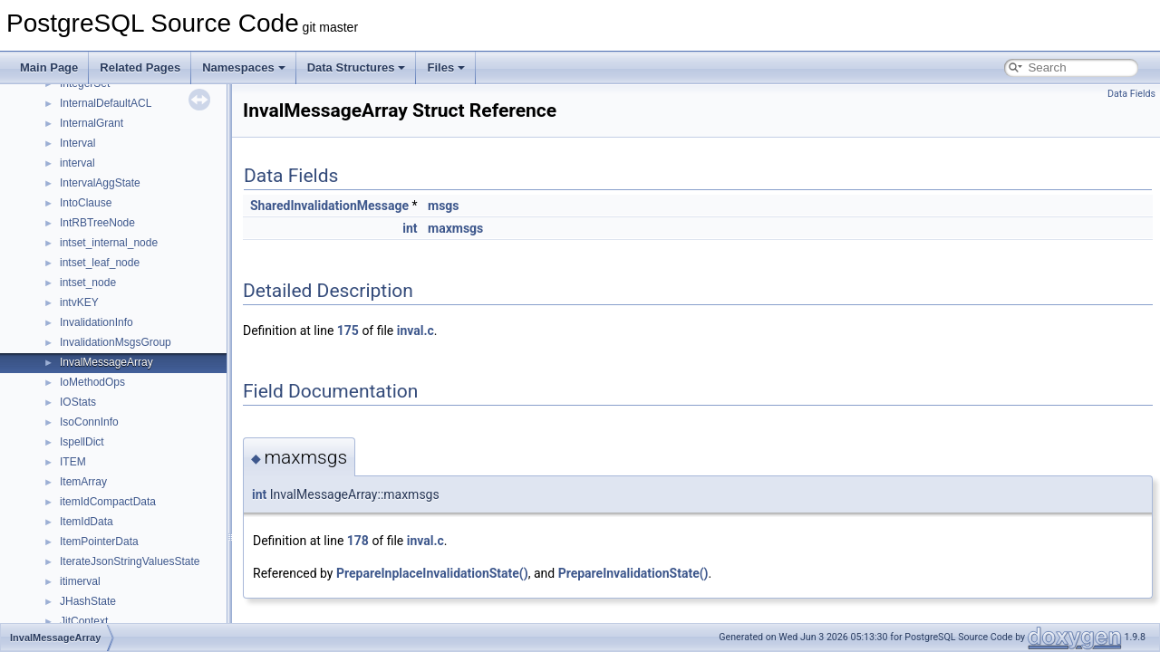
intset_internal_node (109, 242)
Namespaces (243, 67)
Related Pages (140, 67)
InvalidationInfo (96, 322)
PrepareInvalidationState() (633, 573)
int (409, 228)
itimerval (80, 581)
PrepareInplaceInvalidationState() (432, 573)
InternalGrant (91, 123)
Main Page (49, 67)
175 (348, 330)
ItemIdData (86, 521)
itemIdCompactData (108, 501)
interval (77, 163)
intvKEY (79, 302)
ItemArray (83, 481)
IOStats (78, 402)
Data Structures (356, 67)
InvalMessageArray (106, 362)
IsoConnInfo (89, 422)
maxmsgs (455, 228)
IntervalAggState (100, 183)
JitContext (84, 621)
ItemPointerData (99, 541)
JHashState (88, 601)
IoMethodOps (92, 382)
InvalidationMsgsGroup (115, 342)
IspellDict (82, 442)
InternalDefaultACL (105, 103)
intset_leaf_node (100, 262)
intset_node (88, 282)
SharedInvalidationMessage (329, 205)
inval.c (415, 330)
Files (446, 67)
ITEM (73, 461)
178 (358, 540)
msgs (443, 205)
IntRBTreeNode (97, 222)
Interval (77, 143)
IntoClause (85, 203)
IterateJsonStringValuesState (130, 561)
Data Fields (1131, 94)
